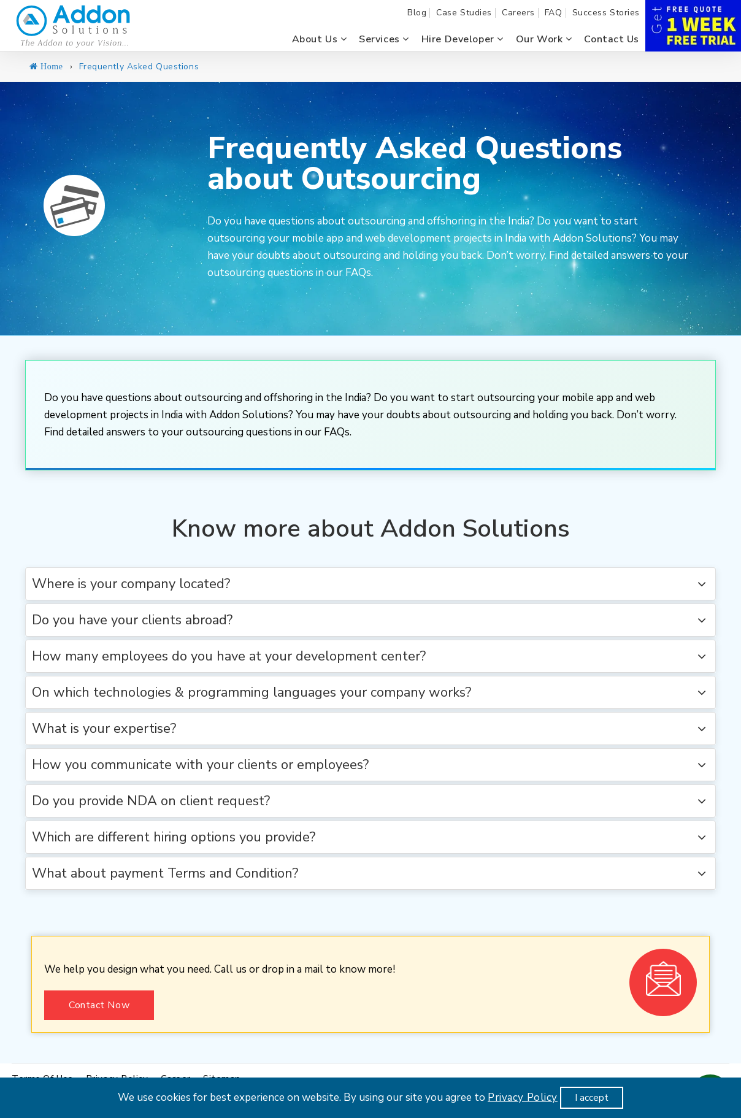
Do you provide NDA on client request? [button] (151, 801)
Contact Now (99, 1005)
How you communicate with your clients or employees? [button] (200, 765)
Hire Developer (462, 39)
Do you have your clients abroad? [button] (132, 620)
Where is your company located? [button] (131, 584)
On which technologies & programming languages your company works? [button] (251, 692)
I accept (592, 1098)
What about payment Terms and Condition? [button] (165, 873)
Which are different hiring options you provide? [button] (173, 837)
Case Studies (464, 13)
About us (319, 39)
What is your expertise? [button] (104, 728)
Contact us (611, 39)
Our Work (544, 39)
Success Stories (606, 13)
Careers (518, 13)
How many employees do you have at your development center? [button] (229, 656)
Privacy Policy (523, 1097)
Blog (416, 13)
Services (384, 39)
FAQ (553, 13)
